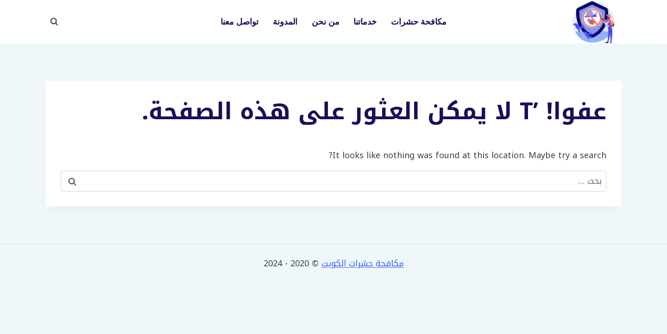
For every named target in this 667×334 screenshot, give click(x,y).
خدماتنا (365, 22)
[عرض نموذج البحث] (54, 21)
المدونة (285, 22)
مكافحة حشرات (419, 22)
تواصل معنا (239, 22)
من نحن (326, 22)
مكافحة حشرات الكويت (362, 263)
